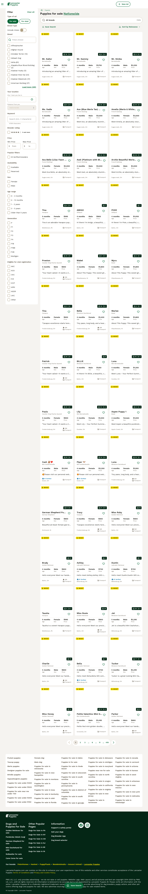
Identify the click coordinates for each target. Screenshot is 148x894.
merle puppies (13, 766)
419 (107, 742)
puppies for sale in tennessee (96, 801)
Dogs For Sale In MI (37, 847)
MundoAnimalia (59, 864)
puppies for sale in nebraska (127, 796)
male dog (38, 762)
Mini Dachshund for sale (14, 849)
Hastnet (34, 864)
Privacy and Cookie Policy (44, 873)
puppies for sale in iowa (44, 790)
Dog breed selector (59, 840)
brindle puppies (14, 775)
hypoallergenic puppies (17, 779)
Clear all (30, 12)
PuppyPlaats (45, 864)
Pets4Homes (23, 864)
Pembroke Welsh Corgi (15, 837)
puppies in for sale (69, 762)
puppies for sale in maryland (100, 766)
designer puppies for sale (18, 770)
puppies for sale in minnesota (42, 767)
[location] (22, 99)
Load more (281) (29, 87)
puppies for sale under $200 (19, 798)
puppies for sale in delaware (100, 758)
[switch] (23, 30)
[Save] (69, 60)
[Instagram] (87, 825)
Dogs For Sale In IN (37, 851)
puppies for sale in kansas (126, 770)
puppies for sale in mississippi (123, 801)
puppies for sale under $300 (19, 783)
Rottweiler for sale (14, 854)
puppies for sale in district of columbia (73, 791)
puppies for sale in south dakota (72, 797)
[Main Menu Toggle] (2, 4)
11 (99, 742)
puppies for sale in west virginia (125, 776)
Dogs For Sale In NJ (37, 843)
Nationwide (71, 13)
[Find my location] (32, 99)
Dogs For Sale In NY (37, 835)
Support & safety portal (61, 828)
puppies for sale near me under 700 (18, 792)
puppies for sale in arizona (126, 766)
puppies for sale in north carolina (98, 776)
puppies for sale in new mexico (125, 786)
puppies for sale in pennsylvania (69, 784)
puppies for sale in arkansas (127, 781)
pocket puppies (13, 758)
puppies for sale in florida (45, 802)
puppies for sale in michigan (100, 762)
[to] (29, 146)
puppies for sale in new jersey (98, 795)
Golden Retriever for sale (14, 831)
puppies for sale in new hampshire (44, 774)
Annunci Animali (75, 864)
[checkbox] (8, 45)
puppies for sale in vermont (127, 762)
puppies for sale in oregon (99, 781)
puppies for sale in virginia (99, 789)
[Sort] (129, 27)
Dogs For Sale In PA (37, 830)
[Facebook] (81, 825)
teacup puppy (13, 762)
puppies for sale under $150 (19, 802)
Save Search (49, 27)
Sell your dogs (57, 832)
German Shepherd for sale (15, 842)
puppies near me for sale (99, 770)
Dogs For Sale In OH (37, 839)
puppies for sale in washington (42, 784)
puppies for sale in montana (46, 779)
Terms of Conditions (21, 873)
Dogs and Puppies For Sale (15, 825)
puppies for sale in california (100, 785)
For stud (24, 21)
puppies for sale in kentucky (46, 794)
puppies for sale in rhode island (72, 767)
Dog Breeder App (58, 836)
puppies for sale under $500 (19, 787)
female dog (39, 758)
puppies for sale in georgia (72, 803)
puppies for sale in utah (44, 798)
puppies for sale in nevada (126, 758)
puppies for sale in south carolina (72, 778)
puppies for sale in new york (127, 792)
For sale (12, 21)
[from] (14, 146)
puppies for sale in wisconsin (73, 773)
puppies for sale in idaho (72, 758)
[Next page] (113, 742)
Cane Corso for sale (14, 858)
